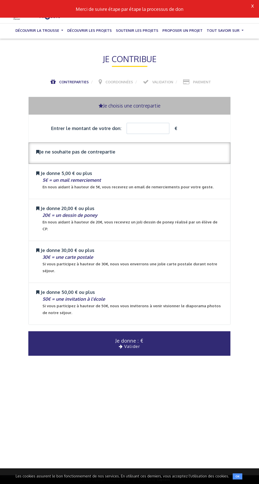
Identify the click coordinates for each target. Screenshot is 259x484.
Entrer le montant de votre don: (86, 128)
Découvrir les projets (89, 30)
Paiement (202, 82)
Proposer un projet (182, 30)
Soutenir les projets (137, 30)
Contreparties (74, 82)
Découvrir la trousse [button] (37, 30)
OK (237, 476)
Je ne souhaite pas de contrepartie (75, 152)
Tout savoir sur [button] (224, 30)
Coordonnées (119, 82)
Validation (162, 82)
